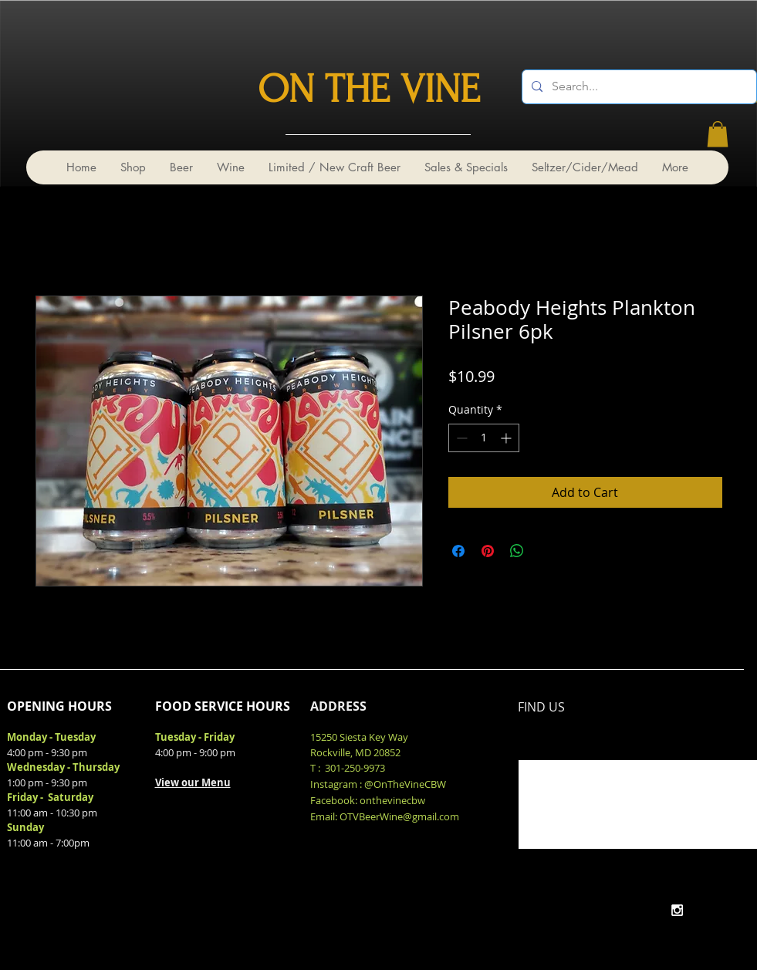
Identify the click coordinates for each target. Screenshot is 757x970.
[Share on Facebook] (458, 551)
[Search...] (638, 86)
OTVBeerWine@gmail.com (399, 816)
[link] (717, 134)
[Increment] (507, 437)
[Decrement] (460, 437)
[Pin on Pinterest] (487, 551)
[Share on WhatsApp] (517, 551)
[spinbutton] (484, 437)
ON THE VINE (369, 89)
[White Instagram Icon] (677, 910)
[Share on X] (546, 551)
